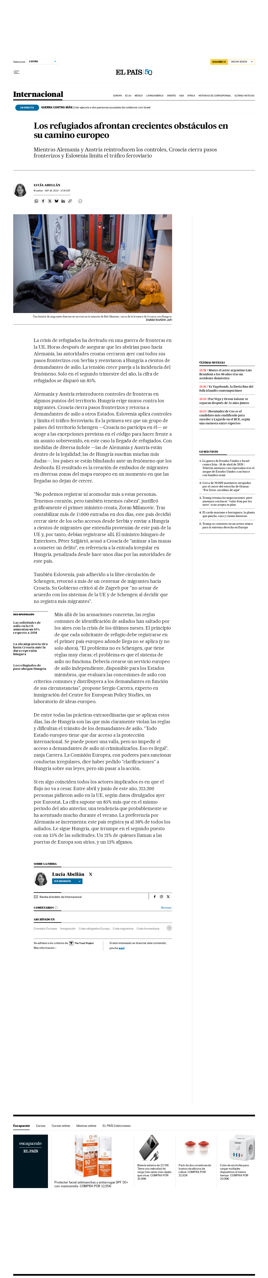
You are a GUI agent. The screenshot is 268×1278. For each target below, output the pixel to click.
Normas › (166, 907)
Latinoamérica (155, 95)
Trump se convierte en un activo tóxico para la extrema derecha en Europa (227, 525)
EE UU (128, 95)
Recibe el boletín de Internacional (60, 897)
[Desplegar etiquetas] (169, 928)
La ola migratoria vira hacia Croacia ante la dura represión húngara (30, 649)
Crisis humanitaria (148, 928)
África (191, 95)
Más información (45, 947)
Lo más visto (208, 451)
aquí (122, 948)
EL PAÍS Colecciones (117, 1125)
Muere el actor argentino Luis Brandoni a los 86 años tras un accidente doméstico (225, 374)
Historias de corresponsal (214, 95)
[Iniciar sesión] (242, 62)
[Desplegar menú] (16, 72)
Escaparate (21, 1125)
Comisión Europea (45, 928)
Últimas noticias (244, 95)
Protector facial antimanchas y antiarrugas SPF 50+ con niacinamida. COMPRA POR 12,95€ (91, 1184)
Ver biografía (67, 881)
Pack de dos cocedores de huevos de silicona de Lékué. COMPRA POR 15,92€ (195, 1170)
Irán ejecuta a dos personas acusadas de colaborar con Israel (95, 107)
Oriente (171, 95)
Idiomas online (86, 1125)
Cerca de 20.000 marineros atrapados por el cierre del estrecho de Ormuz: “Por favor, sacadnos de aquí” (226, 486)
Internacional (38, 95)
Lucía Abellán (47, 185)
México (139, 95)
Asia (181, 95)
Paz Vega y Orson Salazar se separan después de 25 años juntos (224, 401)
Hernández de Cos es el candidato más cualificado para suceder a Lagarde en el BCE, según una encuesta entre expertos (224, 417)
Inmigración (68, 928)
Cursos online (61, 1125)
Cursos (40, 1125)
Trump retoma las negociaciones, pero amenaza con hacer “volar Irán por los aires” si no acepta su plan (227, 501)
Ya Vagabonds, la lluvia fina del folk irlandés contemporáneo (226, 388)
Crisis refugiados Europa (94, 928)
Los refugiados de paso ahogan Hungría (29, 667)
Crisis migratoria (123, 928)
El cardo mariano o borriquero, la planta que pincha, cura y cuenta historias (228, 514)
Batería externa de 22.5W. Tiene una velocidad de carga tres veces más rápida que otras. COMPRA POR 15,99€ (154, 1172)
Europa (117, 95)
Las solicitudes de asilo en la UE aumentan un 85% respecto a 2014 (27, 627)
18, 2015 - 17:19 (57, 190)
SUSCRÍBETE (219, 61)
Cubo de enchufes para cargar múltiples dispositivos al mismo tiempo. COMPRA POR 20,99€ (234, 1172)
